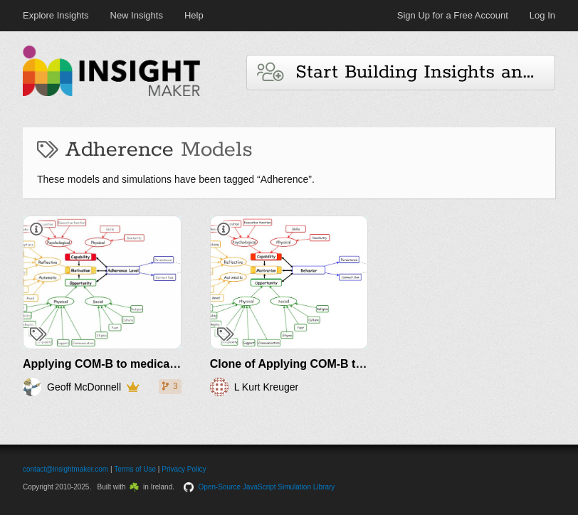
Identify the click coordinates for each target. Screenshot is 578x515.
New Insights (136, 15)
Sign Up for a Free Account (452, 15)
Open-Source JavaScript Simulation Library (267, 487)
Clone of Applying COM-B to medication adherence (348, 364)
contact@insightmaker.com (65, 469)
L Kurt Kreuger (266, 387)
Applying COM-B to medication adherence (137, 364)
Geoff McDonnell (84, 387)
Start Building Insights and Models (406, 72)
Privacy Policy (184, 469)
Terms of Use (135, 469)
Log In (542, 15)
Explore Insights (56, 15)
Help (194, 15)
